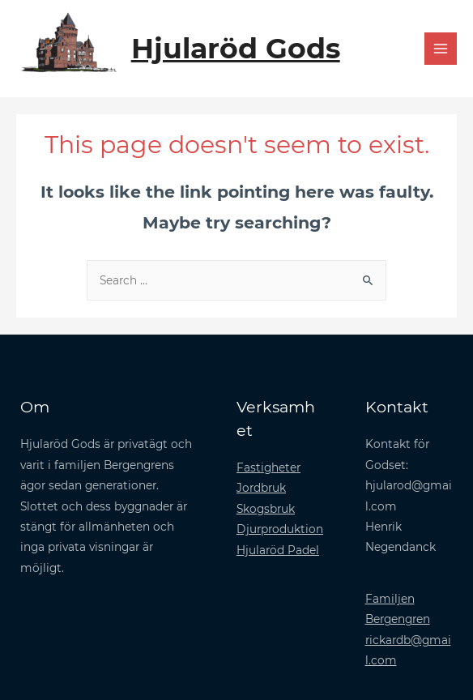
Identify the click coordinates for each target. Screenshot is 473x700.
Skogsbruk (265, 508)
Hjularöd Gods (235, 48)
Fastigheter (268, 467)
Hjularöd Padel (277, 550)
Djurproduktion (279, 529)
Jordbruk (261, 487)
